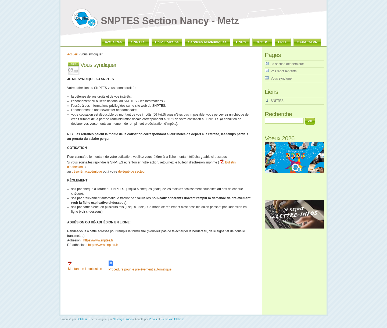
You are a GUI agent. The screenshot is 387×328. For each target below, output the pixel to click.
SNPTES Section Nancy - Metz (170, 20)
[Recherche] (284, 121)
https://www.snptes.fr (98, 240)
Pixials (153, 319)
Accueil (72, 54)
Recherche (278, 113)
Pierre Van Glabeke (172, 319)
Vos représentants (284, 71)
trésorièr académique (87, 171)
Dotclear (82, 319)
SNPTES (277, 101)
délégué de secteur (131, 171)
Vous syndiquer (282, 78)
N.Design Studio (122, 319)
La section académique (287, 64)
